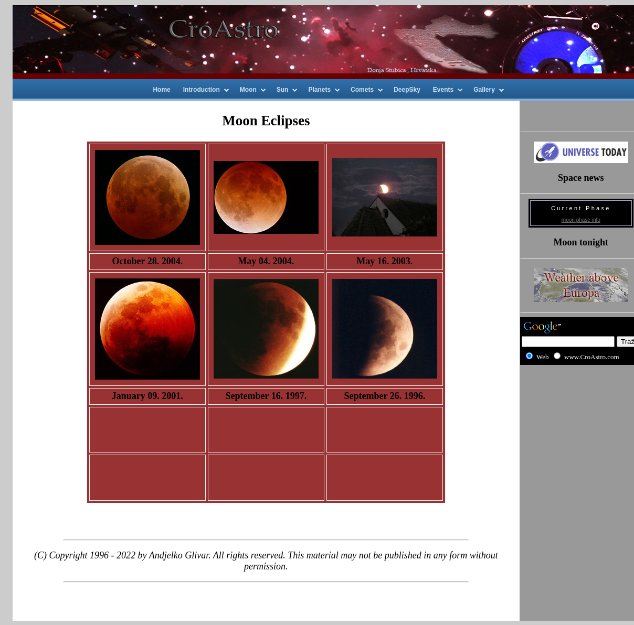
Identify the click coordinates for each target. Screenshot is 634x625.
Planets (319, 89)
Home (161, 89)
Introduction (201, 89)
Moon (248, 89)
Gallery (484, 89)
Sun (283, 89)
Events (443, 89)
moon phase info (581, 220)
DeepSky (407, 89)
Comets (362, 89)
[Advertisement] (581, 407)
